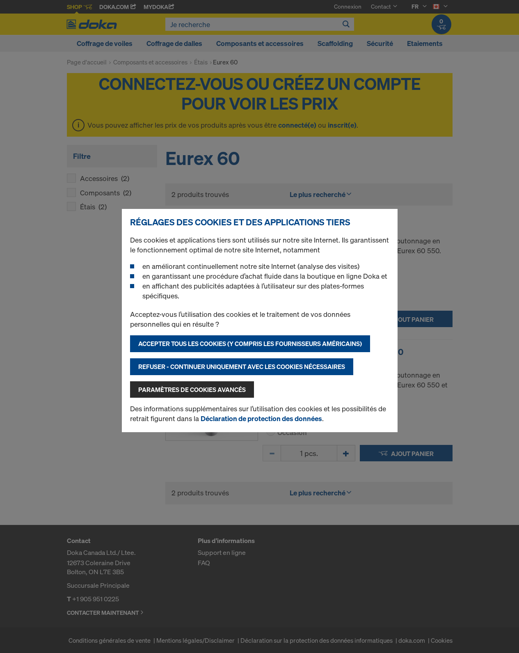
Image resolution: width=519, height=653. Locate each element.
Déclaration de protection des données (261, 418)
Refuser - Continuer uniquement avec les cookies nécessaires (241, 366)
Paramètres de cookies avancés (192, 389)
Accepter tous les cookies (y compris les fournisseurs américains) (250, 343)
